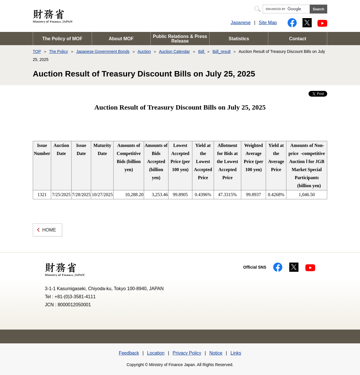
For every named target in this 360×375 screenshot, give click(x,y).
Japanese (240, 22)
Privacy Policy (187, 353)
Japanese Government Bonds (102, 51)
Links (235, 353)
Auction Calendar (174, 51)
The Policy (58, 51)
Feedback (129, 353)
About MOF (121, 38)
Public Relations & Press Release (180, 38)
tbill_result (221, 51)
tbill (201, 51)
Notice (215, 353)
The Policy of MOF (62, 38)
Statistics (239, 38)
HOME (49, 229)
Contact (297, 38)
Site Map (268, 22)
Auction (144, 51)
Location (156, 353)
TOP (37, 51)
